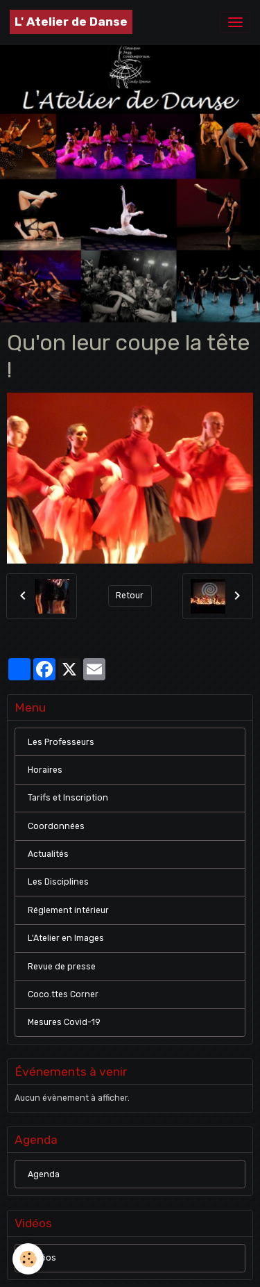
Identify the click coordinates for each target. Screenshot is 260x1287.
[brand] (71, 22)
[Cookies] (28, 1258)
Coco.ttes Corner (63, 994)
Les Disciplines (58, 882)
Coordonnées (56, 826)
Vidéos (42, 1258)
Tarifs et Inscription (68, 798)
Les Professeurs (61, 742)
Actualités (48, 854)
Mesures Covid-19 (64, 1022)
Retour (130, 595)
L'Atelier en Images (66, 938)
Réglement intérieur (68, 910)
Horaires (45, 770)
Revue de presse (62, 967)
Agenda (44, 1174)
